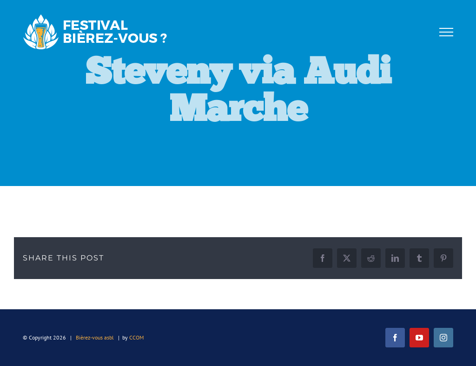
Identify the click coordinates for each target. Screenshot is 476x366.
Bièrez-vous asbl (95, 337)
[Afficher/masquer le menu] (446, 32)
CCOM (136, 337)
